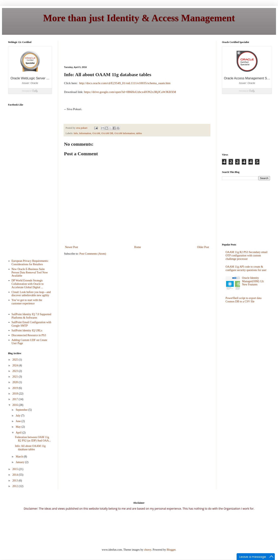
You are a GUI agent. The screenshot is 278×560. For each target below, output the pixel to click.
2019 (15, 388)
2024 (15, 365)
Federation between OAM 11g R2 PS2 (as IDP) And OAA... (33, 439)
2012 (15, 486)
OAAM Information (124, 133)
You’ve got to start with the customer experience (27, 302)
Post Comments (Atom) (92, 253)
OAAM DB (107, 133)
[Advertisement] (24, 192)
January (20, 462)
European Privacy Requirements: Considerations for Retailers (30, 262)
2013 (15, 480)
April (19, 432)
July (18, 415)
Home (137, 247)
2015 (15, 469)
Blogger (171, 549)
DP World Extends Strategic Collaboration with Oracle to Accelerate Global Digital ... (28, 284)
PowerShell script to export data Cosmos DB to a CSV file (244, 300)
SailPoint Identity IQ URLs (27, 330)
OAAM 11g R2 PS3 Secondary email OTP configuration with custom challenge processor (247, 255)
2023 (15, 371)
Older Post (203, 247)
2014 (15, 474)
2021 (15, 376)
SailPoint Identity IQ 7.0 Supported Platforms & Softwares (31, 316)
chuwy (147, 549)
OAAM (96, 133)
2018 (15, 393)
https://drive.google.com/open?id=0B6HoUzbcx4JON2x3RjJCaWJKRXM (130, 92)
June (18, 421)
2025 (15, 359)
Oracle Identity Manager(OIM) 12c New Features (253, 281)
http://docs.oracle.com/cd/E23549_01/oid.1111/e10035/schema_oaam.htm (125, 83)
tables (139, 133)
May (18, 426)
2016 (15, 405)
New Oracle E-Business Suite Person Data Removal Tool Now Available (30, 272)
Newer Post (71, 247)
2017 (15, 399)
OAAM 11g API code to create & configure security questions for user (246, 268)
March (20, 456)
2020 (15, 382)
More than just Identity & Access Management (139, 18)
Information (85, 133)
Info (76, 133)
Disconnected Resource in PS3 (29, 335)
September (22, 409)
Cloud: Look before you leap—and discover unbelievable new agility (31, 294)
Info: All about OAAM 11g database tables (30, 447)
